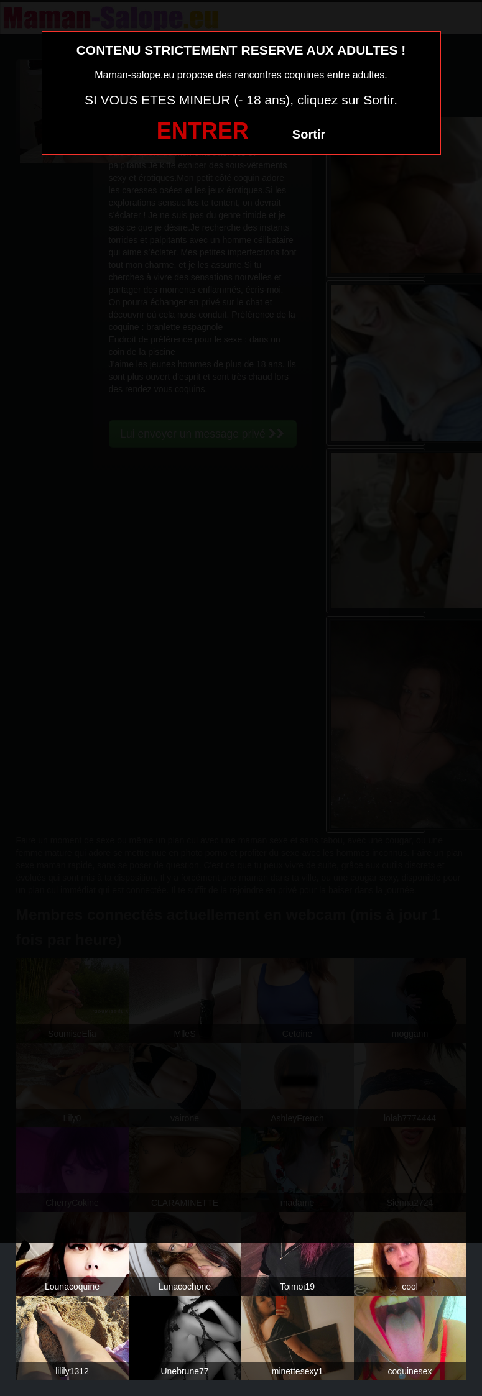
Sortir (308, 134)
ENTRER (203, 131)
